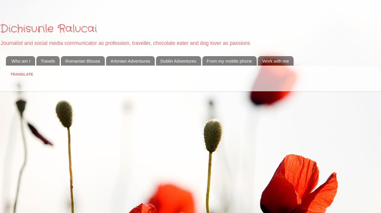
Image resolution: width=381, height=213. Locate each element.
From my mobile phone (229, 61)
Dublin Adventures (178, 61)
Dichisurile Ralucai (48, 28)
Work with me (275, 61)
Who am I (21, 61)
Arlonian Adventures (130, 61)
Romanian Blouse (82, 61)
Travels (48, 61)
